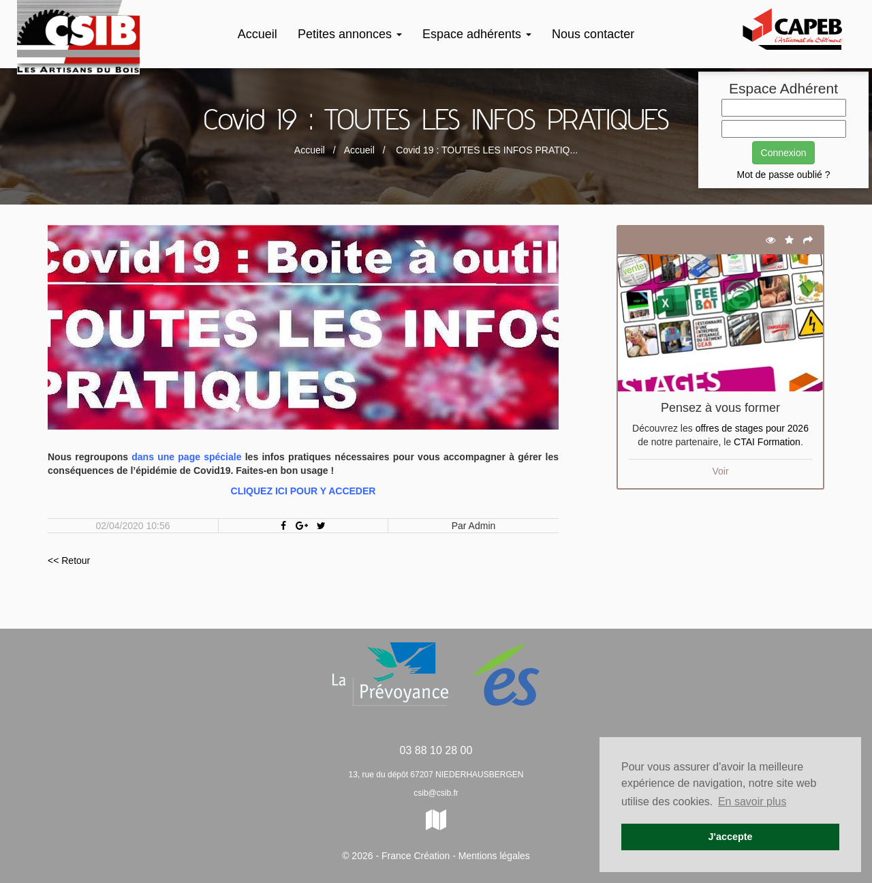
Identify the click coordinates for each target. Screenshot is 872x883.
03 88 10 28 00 (436, 750)
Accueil (257, 34)
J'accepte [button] (730, 836)
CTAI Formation (767, 441)
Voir (720, 471)
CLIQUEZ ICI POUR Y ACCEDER (303, 490)
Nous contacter (593, 34)
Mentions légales (494, 855)
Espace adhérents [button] (476, 34)
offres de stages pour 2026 (752, 428)
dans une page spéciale (186, 456)
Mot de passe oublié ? (783, 174)
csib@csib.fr (436, 793)
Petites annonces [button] (350, 34)
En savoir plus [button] (752, 801)
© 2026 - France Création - (400, 855)
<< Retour (69, 560)
